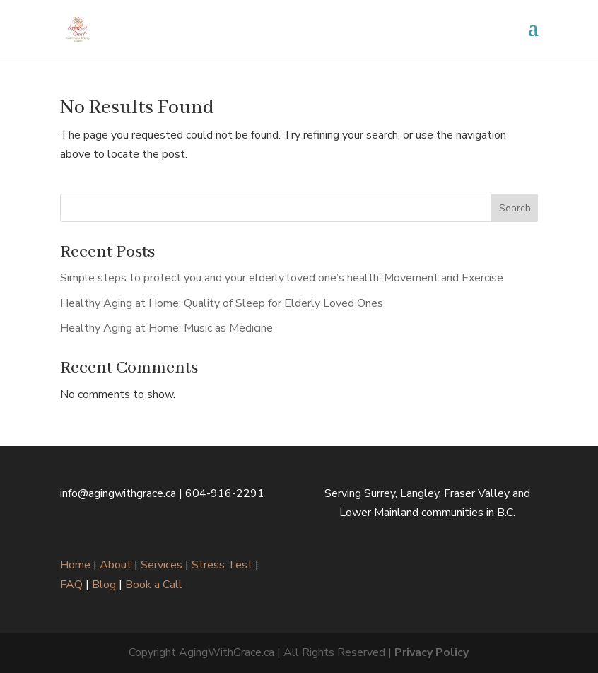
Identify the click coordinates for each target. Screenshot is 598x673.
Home (75, 565)
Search (515, 208)
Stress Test (222, 565)
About (115, 565)
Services (161, 565)
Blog (104, 584)
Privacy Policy (431, 652)
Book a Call (153, 584)
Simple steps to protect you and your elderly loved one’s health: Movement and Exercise (281, 278)
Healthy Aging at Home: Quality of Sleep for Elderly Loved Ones (221, 303)
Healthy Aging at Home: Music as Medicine (166, 328)
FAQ (71, 584)
